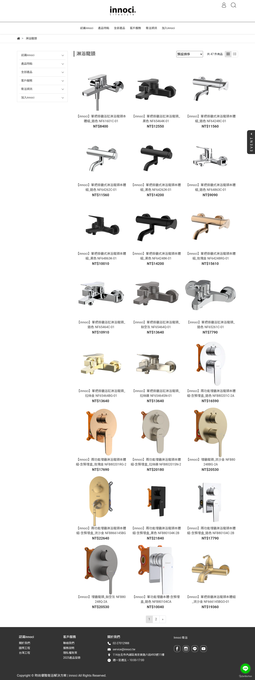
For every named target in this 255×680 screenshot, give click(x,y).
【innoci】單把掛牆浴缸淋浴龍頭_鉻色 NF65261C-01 (210, 324)
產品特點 (26, 63)
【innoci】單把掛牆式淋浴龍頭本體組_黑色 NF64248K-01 (156, 256)
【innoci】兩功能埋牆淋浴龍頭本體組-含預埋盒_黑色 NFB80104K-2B (156, 530)
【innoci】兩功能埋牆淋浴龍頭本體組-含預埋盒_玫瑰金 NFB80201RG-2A (101, 464)
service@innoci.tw (124, 649)
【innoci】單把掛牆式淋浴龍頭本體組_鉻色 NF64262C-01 (101, 187)
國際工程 (24, 648)
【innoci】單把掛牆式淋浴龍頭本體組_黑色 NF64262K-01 (156, 187)
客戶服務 (26, 80)
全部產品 (26, 72)
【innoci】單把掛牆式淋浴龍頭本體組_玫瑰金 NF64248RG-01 (211, 256)
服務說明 (68, 648)
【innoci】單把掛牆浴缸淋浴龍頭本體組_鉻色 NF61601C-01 (101, 118)
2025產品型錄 (71, 657)
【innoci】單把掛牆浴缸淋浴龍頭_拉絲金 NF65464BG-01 (101, 393)
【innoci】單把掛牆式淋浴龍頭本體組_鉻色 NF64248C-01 (211, 118)
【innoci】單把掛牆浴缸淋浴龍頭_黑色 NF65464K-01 (156, 118)
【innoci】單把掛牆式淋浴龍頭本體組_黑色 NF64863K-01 (101, 256)
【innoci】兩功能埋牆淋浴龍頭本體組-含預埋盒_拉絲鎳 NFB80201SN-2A (156, 464)
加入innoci (27, 97)
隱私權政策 (70, 652)
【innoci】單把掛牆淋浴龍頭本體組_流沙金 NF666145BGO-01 (211, 599)
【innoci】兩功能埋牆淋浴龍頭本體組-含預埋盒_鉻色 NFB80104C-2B (211, 530)
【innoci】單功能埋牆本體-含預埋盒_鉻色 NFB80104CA (156, 599)
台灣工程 (24, 652)
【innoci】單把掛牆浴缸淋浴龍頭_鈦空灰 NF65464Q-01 (156, 324)
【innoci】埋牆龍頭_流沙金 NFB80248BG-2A (210, 462)
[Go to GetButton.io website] (245, 676)
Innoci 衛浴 (180, 637)
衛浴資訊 (26, 89)
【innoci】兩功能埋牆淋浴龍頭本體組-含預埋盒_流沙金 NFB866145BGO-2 (101, 533)
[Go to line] (245, 668)
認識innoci (27, 55)
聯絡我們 (68, 643)
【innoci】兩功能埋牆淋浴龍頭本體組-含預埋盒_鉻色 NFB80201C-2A (211, 393)
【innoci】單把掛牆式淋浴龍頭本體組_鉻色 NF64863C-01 (211, 187)
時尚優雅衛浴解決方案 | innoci (56, 675)
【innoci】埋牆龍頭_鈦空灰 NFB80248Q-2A (101, 599)
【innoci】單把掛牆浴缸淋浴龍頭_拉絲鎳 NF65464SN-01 (156, 393)
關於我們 (24, 643)
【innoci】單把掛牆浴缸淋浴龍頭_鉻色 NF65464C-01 (101, 324)
